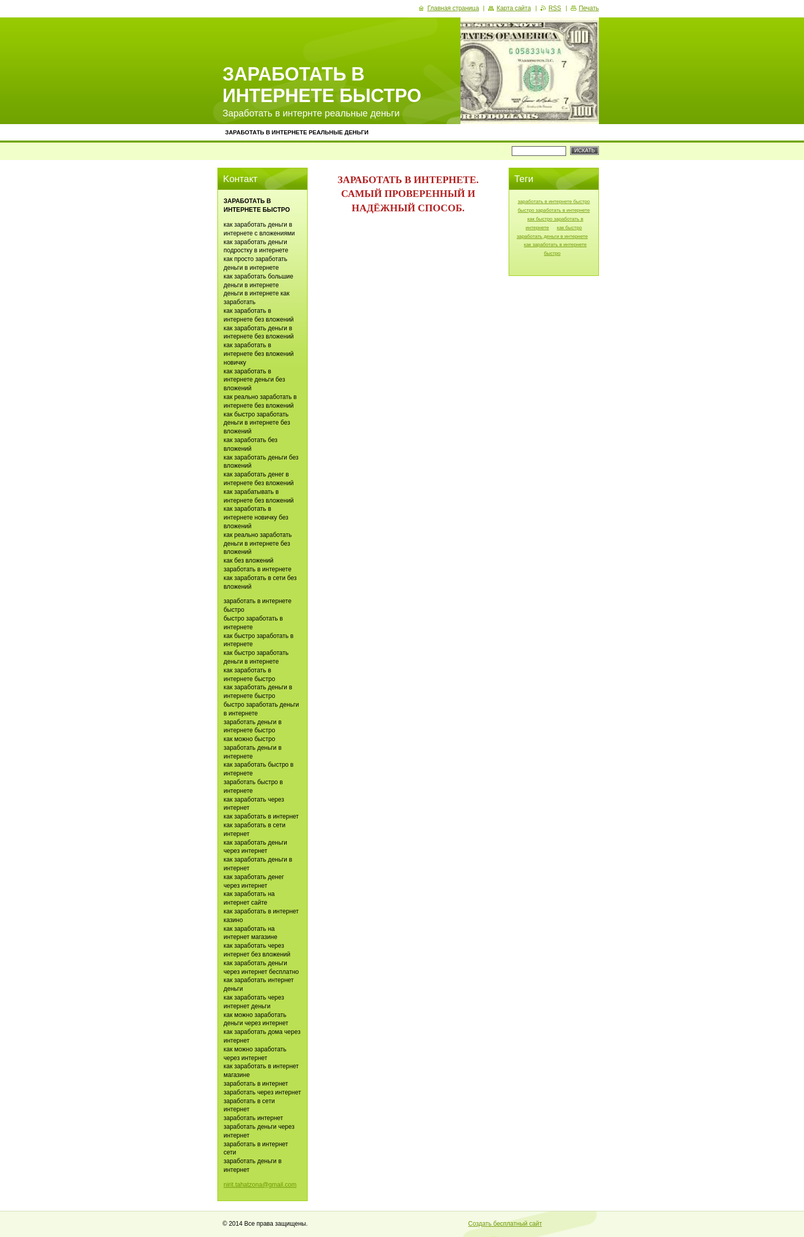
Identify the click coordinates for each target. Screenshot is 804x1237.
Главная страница (453, 8)
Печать (589, 8)
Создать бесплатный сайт (505, 1223)
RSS (555, 8)
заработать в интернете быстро (554, 201)
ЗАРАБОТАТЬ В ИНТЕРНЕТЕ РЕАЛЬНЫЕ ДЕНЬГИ (297, 132)
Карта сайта (513, 8)
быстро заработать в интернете (554, 210)
